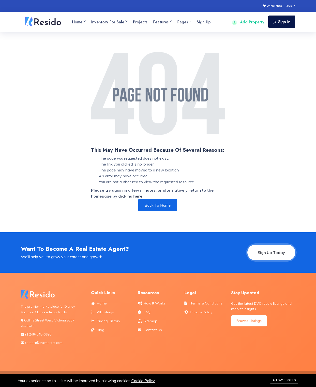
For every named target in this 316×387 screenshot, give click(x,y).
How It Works (152, 303)
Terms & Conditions (203, 303)
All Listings (102, 312)
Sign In (281, 22)
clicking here (130, 196)
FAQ (144, 312)
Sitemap (147, 321)
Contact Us (150, 330)
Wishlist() (272, 6)
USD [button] (289, 6)
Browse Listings (249, 321)
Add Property (248, 22)
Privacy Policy (198, 312)
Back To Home (158, 205)
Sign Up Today (271, 252)
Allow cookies (284, 380)
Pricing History (105, 321)
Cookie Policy (143, 380)
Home (99, 303)
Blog (97, 330)
